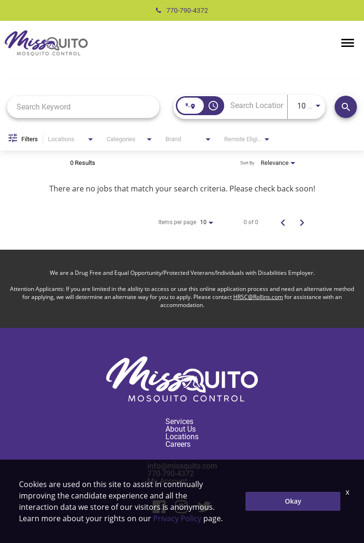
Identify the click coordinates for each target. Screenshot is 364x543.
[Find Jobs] (346, 107)
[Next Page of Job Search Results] (301, 222)
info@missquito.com (182, 466)
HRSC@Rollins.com (258, 297)
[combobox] (83, 107)
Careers (178, 444)
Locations (182, 436)
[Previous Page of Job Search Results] (282, 222)
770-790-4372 (182, 10)
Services (179, 421)
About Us (180, 429)
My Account (167, 481)
